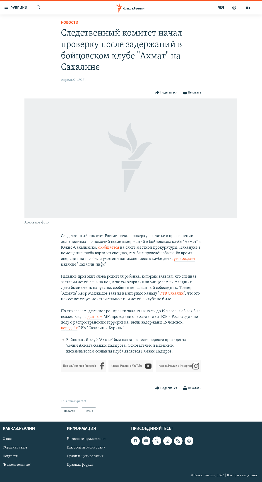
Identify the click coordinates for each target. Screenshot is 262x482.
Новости (69, 23)
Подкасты (10, 456)
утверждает (184, 259)
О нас (7, 439)
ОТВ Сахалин (171, 293)
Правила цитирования (85, 456)
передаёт (69, 328)
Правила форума (80, 465)
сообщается (108, 247)
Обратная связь (15, 447)
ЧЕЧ (221, 8)
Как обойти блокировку (86, 447)
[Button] (166, 93)
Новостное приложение (86, 439)
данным (95, 317)
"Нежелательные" (17, 465)
